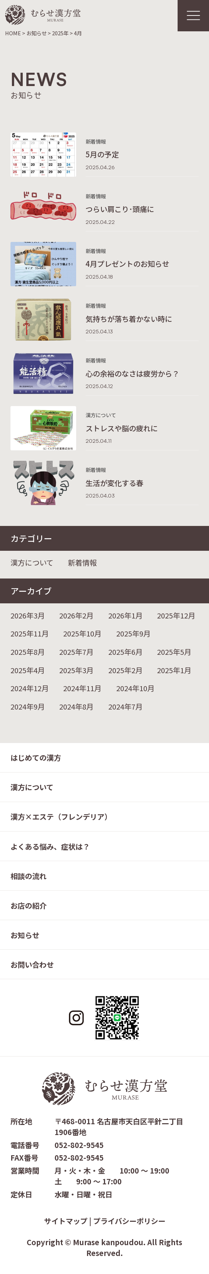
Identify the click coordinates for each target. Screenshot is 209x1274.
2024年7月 (125, 706)
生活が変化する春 (114, 482)
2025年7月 (76, 651)
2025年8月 (27, 651)
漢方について (31, 562)
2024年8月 (76, 706)
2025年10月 (82, 633)
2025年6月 (125, 651)
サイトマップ (65, 1220)
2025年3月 (76, 670)
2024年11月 (82, 688)
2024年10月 (135, 688)
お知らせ (24, 934)
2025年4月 (27, 670)
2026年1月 (125, 615)
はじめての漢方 (35, 757)
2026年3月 (27, 615)
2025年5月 (174, 651)
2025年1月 (174, 670)
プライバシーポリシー (129, 1220)
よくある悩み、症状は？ (50, 846)
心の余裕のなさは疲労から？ (132, 373)
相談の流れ (28, 875)
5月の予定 (102, 154)
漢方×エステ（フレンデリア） (61, 816)
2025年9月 (133, 633)
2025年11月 (29, 633)
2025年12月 (176, 615)
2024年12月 (29, 688)
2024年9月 (27, 706)
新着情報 (82, 562)
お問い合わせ (32, 964)
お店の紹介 (28, 905)
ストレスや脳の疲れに (122, 428)
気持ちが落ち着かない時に (129, 318)
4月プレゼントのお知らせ (127, 263)
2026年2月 (76, 615)
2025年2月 (125, 670)
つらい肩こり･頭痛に (120, 208)
